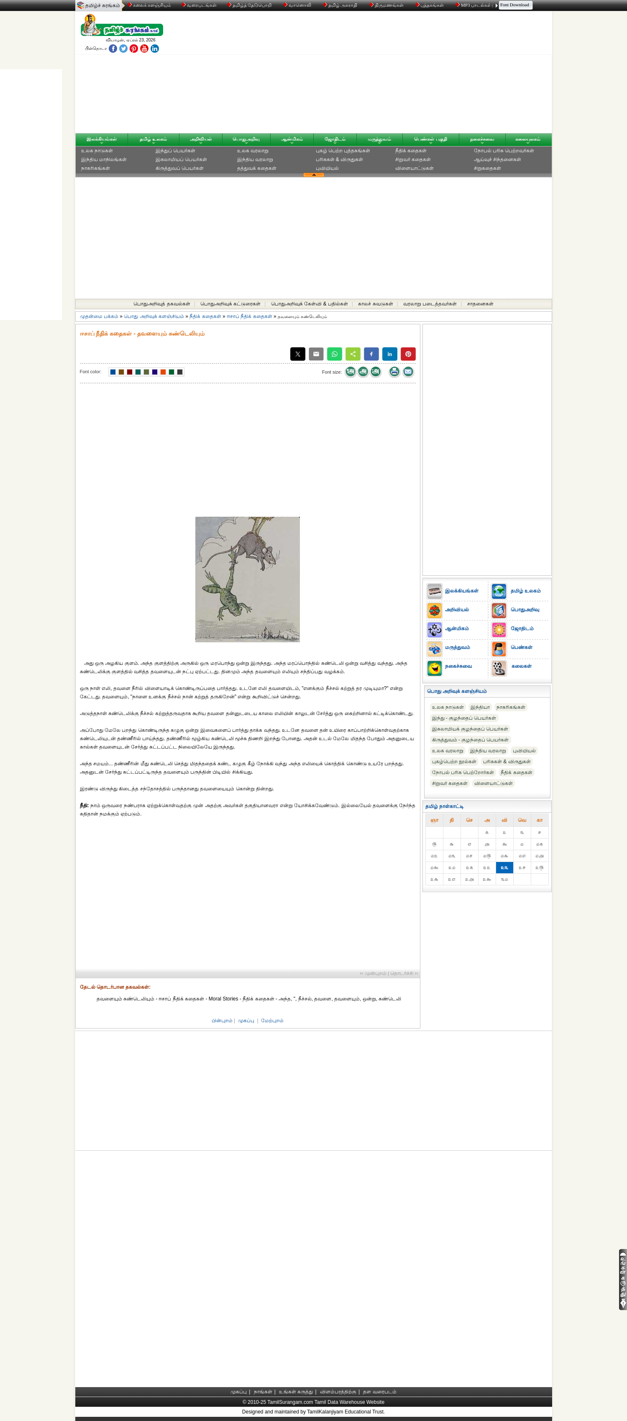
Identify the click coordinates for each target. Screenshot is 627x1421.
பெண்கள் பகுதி (430, 138)
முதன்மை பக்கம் (99, 316)
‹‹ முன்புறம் (373, 973)
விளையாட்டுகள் (414, 168)
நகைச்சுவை (482, 138)
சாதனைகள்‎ (480, 304)
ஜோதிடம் (335, 138)
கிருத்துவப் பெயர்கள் (180, 168)
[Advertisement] (393, 74)
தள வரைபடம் (379, 1392)
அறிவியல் (201, 138)
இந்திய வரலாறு (255, 159)
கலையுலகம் (527, 138)
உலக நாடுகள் (97, 151)
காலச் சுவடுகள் (375, 304)
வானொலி (297, 5)
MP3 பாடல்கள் (474, 5)
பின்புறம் (222, 1020)
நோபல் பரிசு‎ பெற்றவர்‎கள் (504, 151)
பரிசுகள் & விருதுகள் (339, 159)
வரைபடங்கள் (198, 5)
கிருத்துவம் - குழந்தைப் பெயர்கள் (470, 740)
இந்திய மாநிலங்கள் (104, 159)
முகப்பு (246, 1020)
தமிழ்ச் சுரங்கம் (102, 5)
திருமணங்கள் (387, 5)
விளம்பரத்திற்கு (338, 1392)
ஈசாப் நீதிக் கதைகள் (249, 316)
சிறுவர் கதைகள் (413, 159)
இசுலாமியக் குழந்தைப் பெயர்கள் (470, 729)
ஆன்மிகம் (292, 138)
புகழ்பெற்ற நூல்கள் (454, 761)
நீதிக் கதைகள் (411, 151)
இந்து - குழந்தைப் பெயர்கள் (464, 718)
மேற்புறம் (272, 1020)
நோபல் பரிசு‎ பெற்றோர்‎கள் (463, 772)
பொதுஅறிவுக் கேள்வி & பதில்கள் (309, 304)
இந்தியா (480, 707)
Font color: (91, 371)
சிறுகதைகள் (487, 168)
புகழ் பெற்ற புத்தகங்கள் (343, 151)
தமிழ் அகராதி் (341, 5)
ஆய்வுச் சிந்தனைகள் (497, 159)
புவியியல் (327, 168)
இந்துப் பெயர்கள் (175, 151)
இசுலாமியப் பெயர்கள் (181, 159)
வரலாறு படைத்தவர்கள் (430, 304)
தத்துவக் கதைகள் (256, 168)
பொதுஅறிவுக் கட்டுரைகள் (230, 304)
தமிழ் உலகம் (153, 138)
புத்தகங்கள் (430, 5)
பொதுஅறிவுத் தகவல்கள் (161, 304)
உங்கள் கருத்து (296, 1392)
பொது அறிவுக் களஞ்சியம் (154, 316)
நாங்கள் (263, 1392)
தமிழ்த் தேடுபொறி (250, 5)
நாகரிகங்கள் (95, 168)
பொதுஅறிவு (246, 138)
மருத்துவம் (379, 138)
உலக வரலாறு (253, 151)
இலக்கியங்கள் (102, 138)
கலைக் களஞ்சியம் (149, 5)
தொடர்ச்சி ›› (404, 973)
